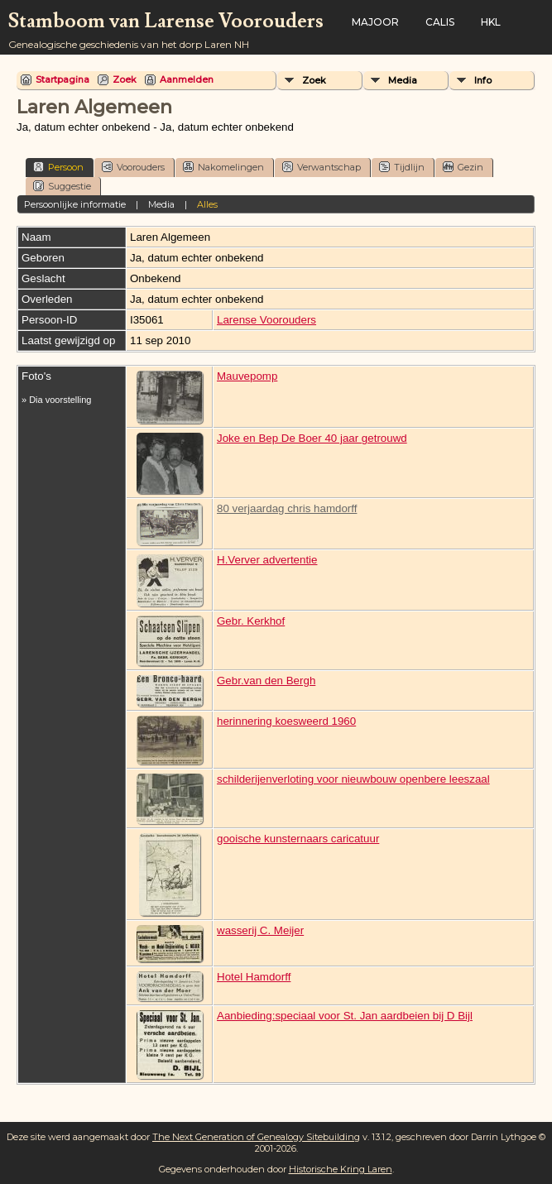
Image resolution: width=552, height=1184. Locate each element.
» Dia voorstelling (56, 400)
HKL (491, 22)
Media (402, 80)
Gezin (463, 167)
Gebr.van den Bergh (266, 680)
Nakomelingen (223, 167)
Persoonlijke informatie (75, 204)
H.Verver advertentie (267, 560)
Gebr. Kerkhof (251, 621)
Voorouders (133, 167)
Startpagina (62, 79)
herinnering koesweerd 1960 (286, 721)
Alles (207, 204)
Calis (439, 22)
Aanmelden (187, 79)
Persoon (58, 167)
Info (483, 80)
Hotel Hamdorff (253, 977)
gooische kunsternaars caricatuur (298, 838)
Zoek (125, 79)
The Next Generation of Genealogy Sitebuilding (256, 1137)
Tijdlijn (402, 167)
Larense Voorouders (266, 320)
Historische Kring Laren (340, 1169)
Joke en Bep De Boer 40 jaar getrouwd (312, 438)
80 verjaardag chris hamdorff (287, 508)
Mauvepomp (247, 376)
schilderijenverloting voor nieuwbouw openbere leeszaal (353, 779)
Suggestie (62, 186)
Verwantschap (321, 167)
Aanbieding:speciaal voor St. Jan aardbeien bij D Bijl (345, 1015)
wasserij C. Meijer (260, 930)
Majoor (375, 22)
